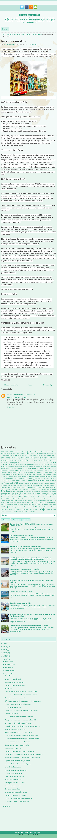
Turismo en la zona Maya (13, 786)
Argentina (16, 455)
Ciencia (17, 461)
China (7, 461)
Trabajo (14, 507)
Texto (54, 504)
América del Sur (24, 453)
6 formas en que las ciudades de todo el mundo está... (23, 701)
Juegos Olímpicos (6, 480)
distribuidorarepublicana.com (17, 397)
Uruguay (3, 509)
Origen (8, 493)
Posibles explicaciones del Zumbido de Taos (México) (23, 757)
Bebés (18, 457)
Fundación (19, 473)
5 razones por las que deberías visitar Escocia (25, 546)
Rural (44, 501)
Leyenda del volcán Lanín (13, 773)
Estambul (4, 471)
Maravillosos (15, 485)
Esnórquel (27, 468)
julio (6, 806)
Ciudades (35, 461)
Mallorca (46, 483)
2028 (2, 452)
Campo (11, 459)
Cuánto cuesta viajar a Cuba (13, 41)
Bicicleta (36, 457)
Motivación (25, 489)
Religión (11, 501)
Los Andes (52, 480)
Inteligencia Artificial (27, 476)
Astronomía (33, 455)
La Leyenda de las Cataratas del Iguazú (18, 764)
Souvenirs (3, 504)
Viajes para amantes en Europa (15, 783)
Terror (50, 504)
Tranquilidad (21, 507)
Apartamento (8, 455)
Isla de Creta (52, 476)
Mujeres (38, 489)
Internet (37, 476)
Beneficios (29, 457)
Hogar (33, 474)
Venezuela (25, 509)
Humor (54, 474)
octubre (8, 667)
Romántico (30, 501)
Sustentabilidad (29, 504)
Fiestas (45, 471)
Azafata (8, 457)
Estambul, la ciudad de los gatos (16, 792)
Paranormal (45, 493)
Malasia (36, 483)
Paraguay (39, 493)
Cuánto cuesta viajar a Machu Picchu (17, 745)
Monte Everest (5, 489)
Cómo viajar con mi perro (13, 789)
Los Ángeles (5, 483)
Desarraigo (35, 465)
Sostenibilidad (51, 502)
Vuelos (11, 512)
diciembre (8, 661)
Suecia (21, 504)
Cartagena (26, 459)
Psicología (10, 499)
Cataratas (36, 459)
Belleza (23, 457)
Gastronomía (27, 473)
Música (49, 489)
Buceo (54, 457)
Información (12, 476)
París (2, 495)
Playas (20, 497)
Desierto (41, 465)
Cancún (15, 459)
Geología (44, 473)
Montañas (52, 487)
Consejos (10, 34)
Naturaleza (5, 491)
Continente (30, 463)
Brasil (50, 457)
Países (29, 34)
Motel (20, 489)
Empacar (53, 466)
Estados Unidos (50, 468)
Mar (9, 485)
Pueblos (15, 499)
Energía (3, 468)
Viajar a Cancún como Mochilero (15, 729)
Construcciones (22, 463)
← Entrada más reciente (10, 385)
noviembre (8, 664)
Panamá (33, 493)
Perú (54, 495)
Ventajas (31, 509)
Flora (49, 471)
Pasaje (21, 495)
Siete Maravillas (36, 502)
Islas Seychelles (28, 478)
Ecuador (25, 466)
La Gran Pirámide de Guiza (13, 707)
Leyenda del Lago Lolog (13, 767)
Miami (36, 487)
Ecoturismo (18, 466)
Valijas (19, 509)
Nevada (28, 491)
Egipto (42, 466)
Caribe (21, 459)
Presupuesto (46, 497)
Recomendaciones (29, 499)
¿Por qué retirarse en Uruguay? (15, 776)
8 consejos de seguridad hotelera (21, 535)
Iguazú (3, 476)
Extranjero (29, 471)
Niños (39, 491)
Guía (12, 474)
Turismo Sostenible (11, 713)
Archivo (26, 520)
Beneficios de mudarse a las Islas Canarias (19, 732)
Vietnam (53, 509)
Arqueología (23, 455)
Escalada (16, 468)
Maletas (41, 483)
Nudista (53, 491)
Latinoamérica (31, 480)
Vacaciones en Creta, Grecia (14, 682)
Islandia (12, 478)
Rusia (47, 501)
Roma (25, 501)
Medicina (34, 485)
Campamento (4, 459)
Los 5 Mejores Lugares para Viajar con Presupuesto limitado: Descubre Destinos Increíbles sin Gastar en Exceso (30, 559)
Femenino (40, 471)
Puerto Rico (21, 499)
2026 (5, 643)
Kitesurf (14, 480)
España (33, 468)
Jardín (43, 478)
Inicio (4, 29)
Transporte (29, 507)
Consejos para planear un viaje (20, 603)
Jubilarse (53, 478)
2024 (5, 650)
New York (34, 491)
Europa (18, 471)
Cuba (16, 34)
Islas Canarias (19, 478)
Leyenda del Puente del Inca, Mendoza (17, 761)
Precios (34, 34)
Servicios (23, 502)
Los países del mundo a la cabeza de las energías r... (22, 695)
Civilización (42, 461)
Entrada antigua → (49, 385)
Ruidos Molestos (37, 501)
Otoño (12, 493)
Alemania (37, 452)
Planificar (15, 497)
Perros (43, 495)
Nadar (54, 489)
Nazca (18, 491)
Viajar (40, 34)
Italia (35, 478)
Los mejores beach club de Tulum (21, 592)
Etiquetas (16, 520)
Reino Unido (5, 501)
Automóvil (52, 455)
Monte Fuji (14, 489)
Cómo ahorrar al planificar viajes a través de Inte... (21, 691)
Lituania (46, 480)
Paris (54, 493)
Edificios (31, 466)
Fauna (34, 471)
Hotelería (48, 474)
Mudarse (32, 489)
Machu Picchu (23, 483)
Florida (54, 471)
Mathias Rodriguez (9, 44)
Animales (38, 453)
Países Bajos (27, 493)
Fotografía (4, 473)
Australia (46, 455)
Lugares (14, 482)
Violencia (3, 512)
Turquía (53, 507)
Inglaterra (18, 476)
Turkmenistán (46, 507)
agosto (7, 674)
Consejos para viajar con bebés (15, 795)
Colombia (53, 461)
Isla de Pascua (5, 478)
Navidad (12, 491)
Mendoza (18, 487)
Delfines (22, 465)
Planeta (10, 497)
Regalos (54, 499)
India (6, 476)
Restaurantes (18, 501)
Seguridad (10, 502)
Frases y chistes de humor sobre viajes (18, 704)
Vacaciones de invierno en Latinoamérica (18, 742)
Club (47, 461)
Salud (54, 501)
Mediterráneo (12, 487)
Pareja (51, 493)
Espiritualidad (40, 468)
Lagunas (22, 480)
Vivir (7, 512)
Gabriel (9, 395)
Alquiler (54, 452)
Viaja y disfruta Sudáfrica (13, 779)
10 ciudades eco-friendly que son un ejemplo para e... (23, 726)
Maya (28, 485)
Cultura (53, 463)
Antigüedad (50, 453)
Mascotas (23, 485)
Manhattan (53, 483)
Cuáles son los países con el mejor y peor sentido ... (22, 710)
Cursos (13, 465)
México (31, 487)
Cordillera (36, 463)
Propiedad (4, 499)
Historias (28, 474)
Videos (49, 509)
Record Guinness (39, 499)
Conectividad (4, 463)
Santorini (3, 502)
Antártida (43, 453)
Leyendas (40, 480)
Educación (37, 466)
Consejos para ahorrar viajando (15, 698)
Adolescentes (17, 452)
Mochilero (22, 34)
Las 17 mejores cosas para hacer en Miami (19, 717)
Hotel (43, 474)
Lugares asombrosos (29, 15)
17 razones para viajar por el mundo (17, 801)
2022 (5, 656)
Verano (37, 509)
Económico (11, 466)
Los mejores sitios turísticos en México (18, 723)
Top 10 (8, 507)
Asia (28, 455)
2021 (5, 659)
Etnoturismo (11, 471)
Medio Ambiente (43, 485)
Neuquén (23, 491)
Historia (21, 475)
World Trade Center (29, 512)
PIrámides (4, 497)
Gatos (33, 473)
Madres (30, 483)
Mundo (43, 489)
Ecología (4, 466)
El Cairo (47, 466)
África (23, 452)
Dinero (46, 465)
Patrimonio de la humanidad (32, 495)
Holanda (38, 474)
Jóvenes (48, 478)
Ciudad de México (25, 461)
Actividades (9, 452)
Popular (5, 520)
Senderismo (17, 502)
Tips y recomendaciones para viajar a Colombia (20, 720)
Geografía (38, 473)
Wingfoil (21, 512)
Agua (27, 452)
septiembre (9, 671)
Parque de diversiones (11, 495)
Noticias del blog (46, 491)
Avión (3, 457)
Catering (42, 459)
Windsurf (16, 512)
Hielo (16, 474)
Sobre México (9, 676)
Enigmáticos (9, 468)
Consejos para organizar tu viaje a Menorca (19, 751)
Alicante (43, 452)
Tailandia (37, 504)
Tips (3, 507)
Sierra (28, 502)
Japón (39, 478)
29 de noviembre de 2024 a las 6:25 (24, 395)
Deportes (28, 465)
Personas (49, 495)
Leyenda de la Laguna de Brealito (16, 770)
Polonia (30, 497)
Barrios (13, 457)
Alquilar (48, 452)
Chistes (12, 461)
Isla (46, 476)
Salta (51, 501)
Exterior (24, 471)
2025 (5, 647)
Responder (10, 407)
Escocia (21, 468)
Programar (53, 497)
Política (26, 497)
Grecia (8, 474)
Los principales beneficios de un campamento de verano (29, 626)
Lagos (18, 480)
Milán (40, 487)
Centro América (50, 459)
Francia (9, 473)
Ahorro (32, 452)
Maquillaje (4, 485)
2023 (5, 653)
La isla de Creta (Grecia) (13, 679)
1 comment (33, 44)
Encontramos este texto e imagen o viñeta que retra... (22, 739)
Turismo (37, 506)
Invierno (42, 476)
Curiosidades (5, 465)
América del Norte (13, 453)
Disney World (52, 465)
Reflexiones (47, 499)
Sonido (44, 502)
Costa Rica (43, 463)
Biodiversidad (43, 457)
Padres (16, 493)
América (3, 453)
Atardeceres (40, 455)
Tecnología (44, 504)
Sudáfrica (16, 504)
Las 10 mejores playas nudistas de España (24, 569)
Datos (18, 465)
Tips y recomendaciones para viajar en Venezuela (21, 735)
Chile (2, 461)
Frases (14, 473)
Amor (32, 453)
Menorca (24, 487)
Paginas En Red (33, 835)
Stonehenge (10, 504)
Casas (31, 459)
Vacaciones (12, 510)
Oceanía (3, 493)
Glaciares (50, 473)
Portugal (35, 497)
